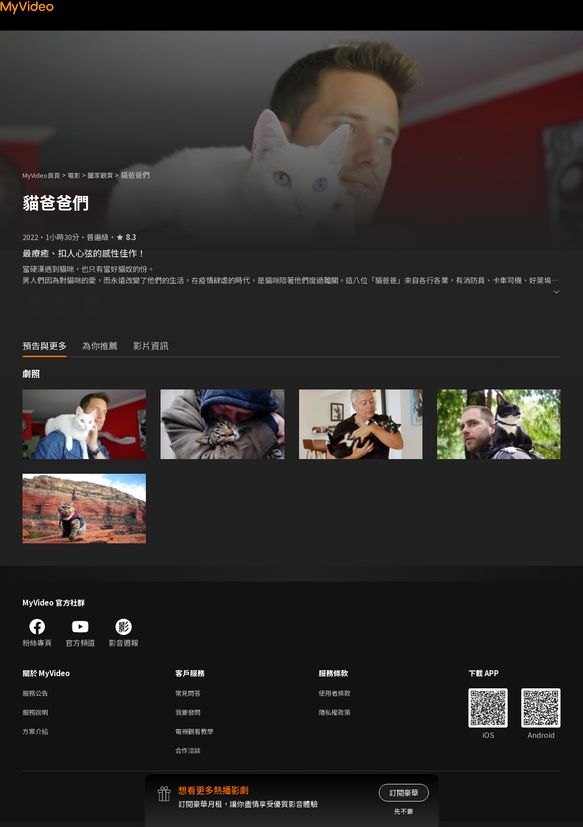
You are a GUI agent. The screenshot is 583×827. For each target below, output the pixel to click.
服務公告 (37, 693)
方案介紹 (37, 735)
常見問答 (190, 693)
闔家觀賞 (111, 175)
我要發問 (190, 714)
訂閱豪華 (404, 792)
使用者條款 (343, 693)
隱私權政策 (343, 714)
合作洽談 (190, 755)
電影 (81, 175)
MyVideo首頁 (45, 175)
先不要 (403, 811)
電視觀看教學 (197, 735)
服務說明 (37, 714)
